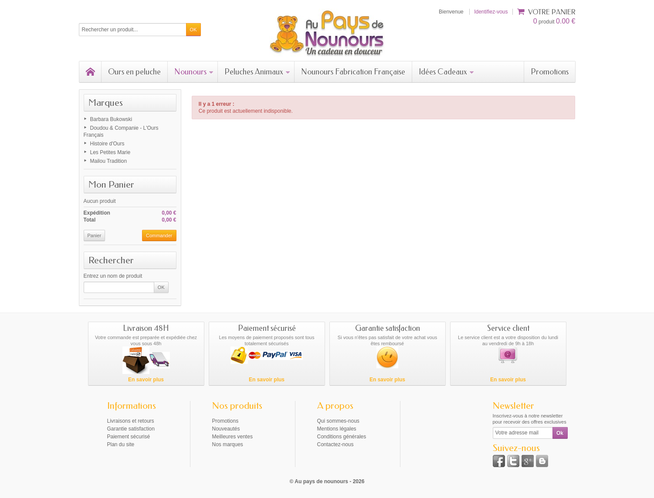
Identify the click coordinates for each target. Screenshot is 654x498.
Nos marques (227, 444)
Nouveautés (226, 429)
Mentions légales (336, 429)
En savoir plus (146, 380)
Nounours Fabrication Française (353, 72)
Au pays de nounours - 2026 (329, 481)
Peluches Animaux (257, 72)
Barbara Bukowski (111, 119)
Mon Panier (111, 184)
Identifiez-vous (491, 12)
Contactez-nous (335, 444)
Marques (105, 102)
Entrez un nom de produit (113, 276)
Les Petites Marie (110, 152)
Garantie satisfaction (131, 429)
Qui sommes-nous (338, 421)
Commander (159, 235)
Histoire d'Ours (107, 144)
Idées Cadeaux (446, 72)
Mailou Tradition (108, 161)
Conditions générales (341, 437)
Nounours (194, 72)
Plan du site (121, 444)
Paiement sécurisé (128, 437)
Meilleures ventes (232, 437)
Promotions (550, 72)
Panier (95, 235)
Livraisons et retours (130, 421)
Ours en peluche (134, 72)
